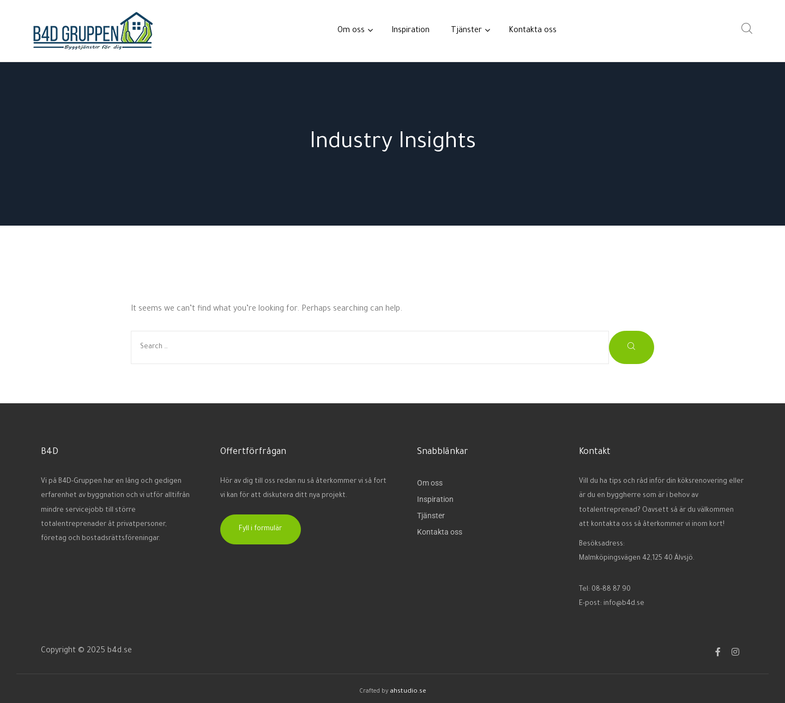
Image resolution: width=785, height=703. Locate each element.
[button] (260, 529)
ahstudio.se (407, 691)
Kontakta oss (533, 31)
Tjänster (469, 30)
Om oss (353, 30)
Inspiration (410, 31)
